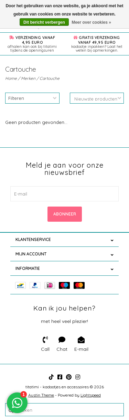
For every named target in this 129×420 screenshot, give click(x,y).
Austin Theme (41, 395)
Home (11, 78)
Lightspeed (90, 395)
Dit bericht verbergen (44, 22)
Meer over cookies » (91, 22)
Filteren (16, 98)
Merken (28, 78)
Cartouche (50, 78)
